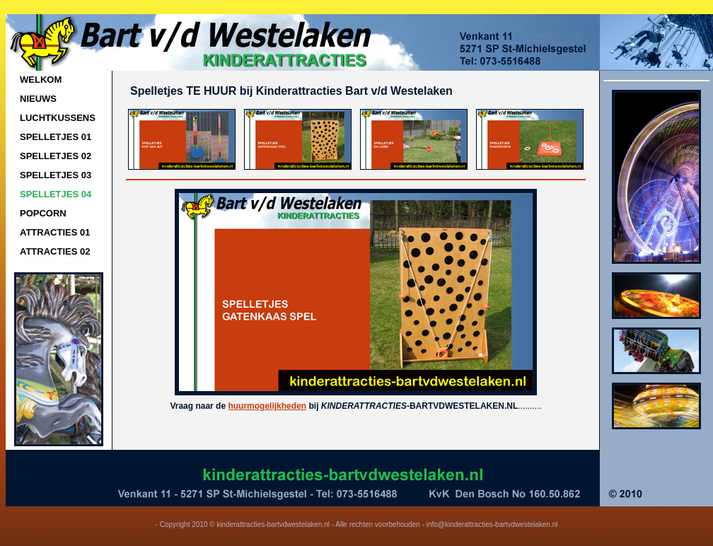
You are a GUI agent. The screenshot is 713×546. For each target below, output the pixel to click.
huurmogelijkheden (267, 406)
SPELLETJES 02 (55, 156)
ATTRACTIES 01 (55, 232)
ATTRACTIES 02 (55, 251)
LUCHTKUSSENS (57, 117)
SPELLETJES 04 (55, 194)
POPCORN (43, 213)
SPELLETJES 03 (55, 175)
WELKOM (41, 79)
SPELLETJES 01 (55, 137)
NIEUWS (38, 98)
